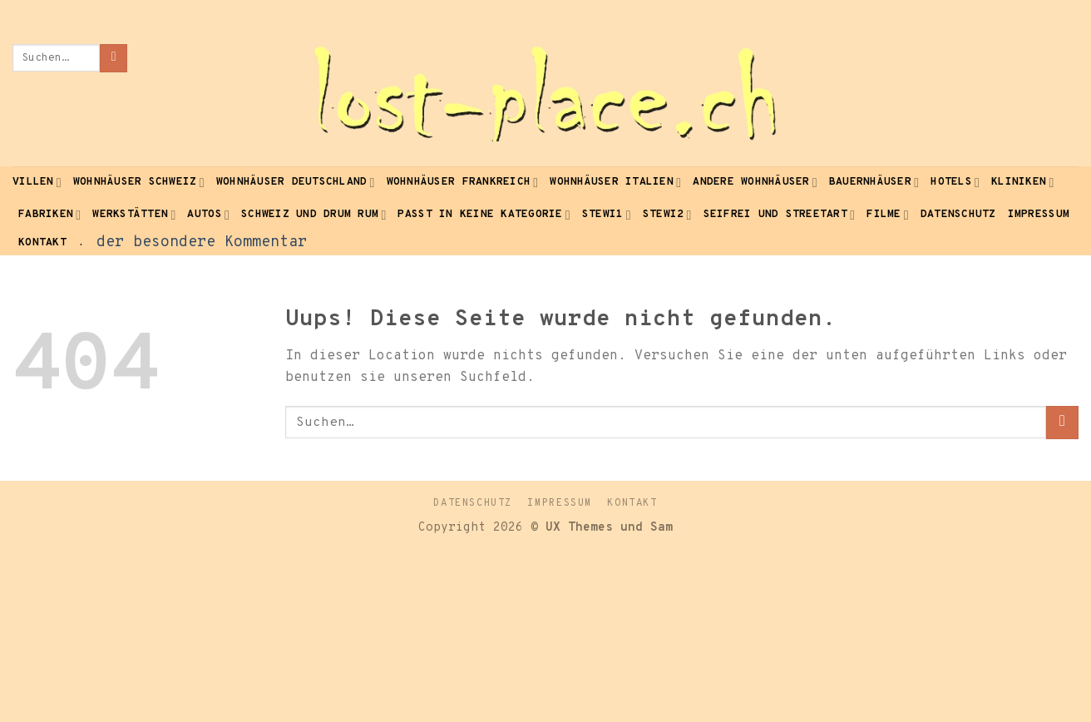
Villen (37, 182)
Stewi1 (606, 215)
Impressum (1038, 214)
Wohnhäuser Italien (615, 182)
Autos (208, 215)
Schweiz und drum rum (313, 215)
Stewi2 (667, 215)
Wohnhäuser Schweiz (139, 182)
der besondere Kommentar (201, 242)
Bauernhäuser (874, 182)
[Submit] (113, 58)
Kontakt (42, 243)
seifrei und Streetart (779, 215)
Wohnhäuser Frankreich (463, 182)
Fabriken (49, 215)
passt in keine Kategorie (483, 215)
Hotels (955, 182)
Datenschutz (958, 214)
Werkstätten (133, 215)
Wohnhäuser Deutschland (295, 182)
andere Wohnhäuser (755, 182)
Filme (887, 215)
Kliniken (1022, 182)
